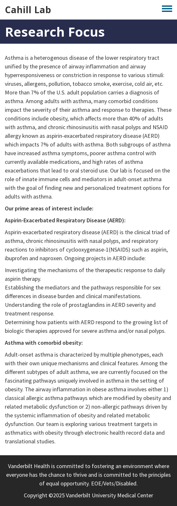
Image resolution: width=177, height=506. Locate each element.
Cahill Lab (28, 10)
